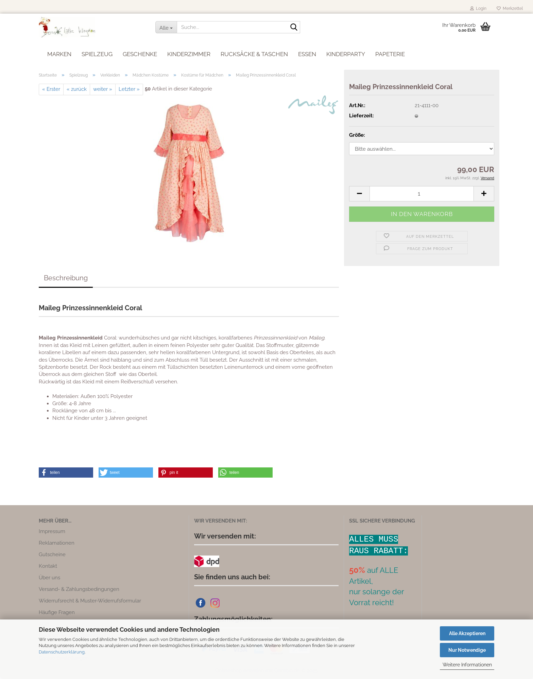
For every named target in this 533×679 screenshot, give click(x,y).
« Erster (51, 89)
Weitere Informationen (467, 664)
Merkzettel (510, 8)
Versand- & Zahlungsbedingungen (79, 589)
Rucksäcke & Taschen (254, 52)
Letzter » (129, 89)
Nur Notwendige (467, 650)
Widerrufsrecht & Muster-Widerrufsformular (90, 601)
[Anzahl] (421, 193)
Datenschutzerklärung (62, 652)
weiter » (102, 89)
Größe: (357, 135)
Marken (59, 52)
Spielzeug (97, 52)
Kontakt (48, 566)
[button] (359, 193)
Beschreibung (66, 278)
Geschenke (140, 52)
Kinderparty (345, 52)
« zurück (77, 89)
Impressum (52, 531)
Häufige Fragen (57, 612)
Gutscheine (52, 554)
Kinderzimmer (188, 52)
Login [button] (478, 8)
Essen (307, 52)
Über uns (49, 578)
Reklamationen (56, 543)
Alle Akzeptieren (467, 633)
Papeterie (390, 52)
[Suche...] (166, 27)
